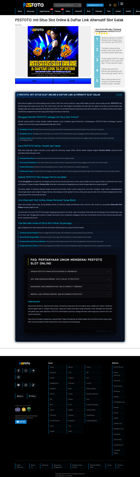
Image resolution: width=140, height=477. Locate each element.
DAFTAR (72, 81)
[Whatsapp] (26, 385)
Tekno (68, 11)
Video (70, 431)
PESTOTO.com (118, 367)
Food (70, 404)
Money (70, 367)
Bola (88, 11)
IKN (51, 399)
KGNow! (116, 397)
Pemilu (52, 394)
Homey (70, 399)
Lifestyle (98, 11)
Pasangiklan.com (119, 402)
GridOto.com (118, 423)
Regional (53, 388)
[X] (26, 370)
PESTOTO (18, 25)
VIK (88, 372)
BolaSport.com (118, 429)
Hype (70, 388)
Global (52, 378)
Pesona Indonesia (92, 394)
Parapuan (71, 420)
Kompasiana (118, 386)
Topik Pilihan (91, 415)
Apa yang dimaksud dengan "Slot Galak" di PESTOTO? (70, 279)
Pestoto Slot (44, 184)
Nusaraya (30, 11)
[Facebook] (18, 370)
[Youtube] (18, 385)
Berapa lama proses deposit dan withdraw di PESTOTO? (70, 294)
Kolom (89, 367)
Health (128, 11)
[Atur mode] (110, 5)
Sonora (116, 413)
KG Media (117, 391)
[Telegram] (33, 370)
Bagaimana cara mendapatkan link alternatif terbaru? (70, 286)
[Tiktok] (33, 385)
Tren (108, 11)
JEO (88, 378)
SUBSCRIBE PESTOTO (94, 5)
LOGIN (34, 81)
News (20, 11)
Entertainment (55, 420)
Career (109, 465)
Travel (70, 394)
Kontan (116, 407)
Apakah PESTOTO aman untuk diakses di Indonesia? (70, 271)
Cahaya (57, 11)
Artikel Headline (92, 420)
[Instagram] (18, 377)
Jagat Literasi (44, 11)
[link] (115, 5)
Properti (71, 378)
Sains (52, 426)
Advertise (45, 465)
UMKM (70, 410)
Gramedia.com (118, 445)
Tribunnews (118, 439)
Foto (69, 426)
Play (88, 399)
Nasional (53, 372)
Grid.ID (116, 418)
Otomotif (78, 11)
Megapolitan (54, 383)
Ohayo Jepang (91, 388)
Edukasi (70, 415)
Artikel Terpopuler (92, 404)
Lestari (118, 12)
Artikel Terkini (91, 410)
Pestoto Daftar (105, 150)
